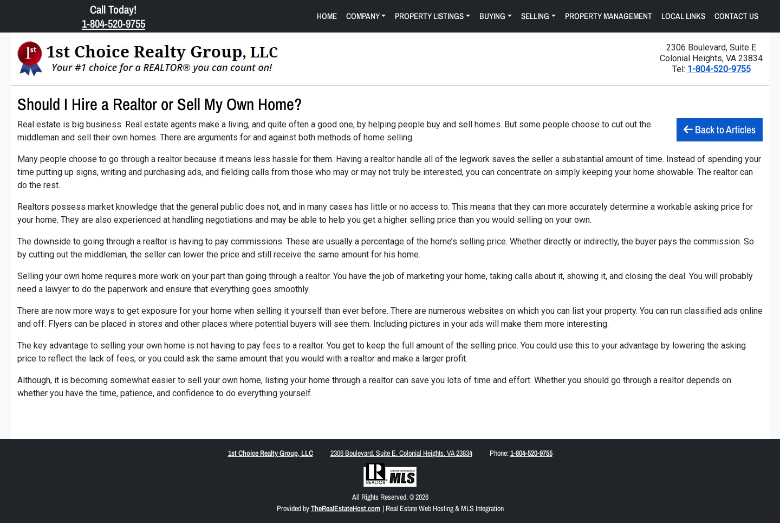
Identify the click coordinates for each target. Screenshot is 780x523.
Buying (492, 16)
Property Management (608, 16)
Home (327, 16)
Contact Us (736, 16)
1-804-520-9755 (719, 69)
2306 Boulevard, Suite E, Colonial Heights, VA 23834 (401, 453)
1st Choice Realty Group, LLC (270, 453)
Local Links (683, 16)
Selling (535, 16)
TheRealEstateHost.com (345, 508)
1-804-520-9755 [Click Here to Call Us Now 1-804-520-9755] (113, 23)
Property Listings (429, 16)
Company (363, 16)
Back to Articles (720, 129)
